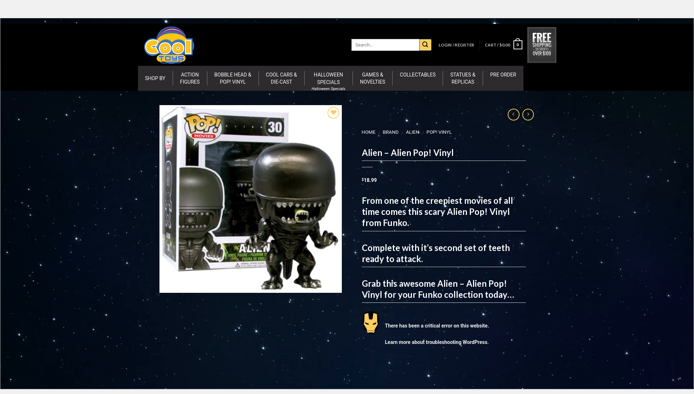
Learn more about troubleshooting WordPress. (436, 342)
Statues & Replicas (462, 78)
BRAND (390, 132)
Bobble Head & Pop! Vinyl (233, 78)
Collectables (417, 75)
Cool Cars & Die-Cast (281, 78)
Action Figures (190, 78)
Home (368, 132)
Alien (412, 132)
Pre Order (503, 75)
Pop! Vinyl (439, 132)
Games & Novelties (372, 78)
